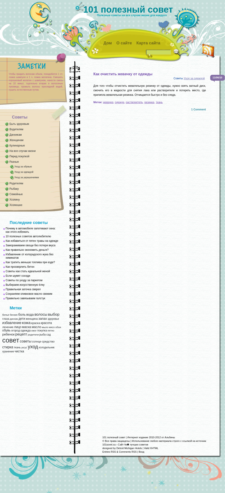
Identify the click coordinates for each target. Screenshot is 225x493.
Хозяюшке (15, 205)
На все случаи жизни (22, 151)
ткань (17, 347)
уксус (24, 347)
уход (33, 346)
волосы (40, 314)
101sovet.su (109, 444)
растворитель (134, 102)
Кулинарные (17, 145)
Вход (141, 451)
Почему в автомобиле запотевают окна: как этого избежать (31, 230)
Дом (108, 43)
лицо (17, 327)
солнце (36, 341)
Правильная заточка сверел (23, 289)
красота (46, 323)
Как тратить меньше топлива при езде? (30, 262)
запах (42, 318)
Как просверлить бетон (20, 266)
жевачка (108, 102)
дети (21, 318)
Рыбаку (14, 188)
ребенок (8, 334)
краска (35, 323)
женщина (32, 318)
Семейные (16, 194)
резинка (149, 102)
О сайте (124, 43)
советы (25, 341)
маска (26, 327)
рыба (42, 334)
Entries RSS (109, 451)
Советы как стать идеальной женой (28, 271)
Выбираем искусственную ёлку (25, 284)
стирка (7, 347)
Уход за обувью (23, 166)
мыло (45, 327)
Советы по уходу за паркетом (24, 280)
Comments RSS (128, 451)
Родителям (16, 183)
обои (58, 327)
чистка (19, 351)
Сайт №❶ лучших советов (133, 444)
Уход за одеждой (23, 172)
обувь (6, 330)
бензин (14, 314)
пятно (50, 330)
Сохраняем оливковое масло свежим (29, 293)
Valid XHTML (151, 448)
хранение (8, 351)
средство (48, 341)
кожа (26, 322)
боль (22, 314)
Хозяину (14, 199)
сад (48, 334)
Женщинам (16, 140)
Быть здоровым (19, 124)
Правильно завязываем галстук (25, 298)
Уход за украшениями (26, 177)
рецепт (21, 334)
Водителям (16, 129)
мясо (52, 327)
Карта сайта (148, 43)
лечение (8, 327)
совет (10, 340)
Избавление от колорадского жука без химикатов (29, 256)
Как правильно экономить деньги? (27, 249)
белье (5, 314)
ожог (34, 330)
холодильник (47, 347)
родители (33, 334)
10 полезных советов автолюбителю (28, 236)
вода (30, 314)
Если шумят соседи (18, 275)
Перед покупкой (19, 156)
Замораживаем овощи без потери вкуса (31, 245)
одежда (25, 330)
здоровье (53, 318)
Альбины (170, 437)
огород (15, 330)
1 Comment (198, 109)
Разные (14, 161)
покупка (42, 330)
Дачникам (15, 134)
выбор (53, 314)
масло (36, 327)
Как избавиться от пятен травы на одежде (32, 240)
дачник (14, 318)
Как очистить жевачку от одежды (123, 74)
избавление (11, 323)
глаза (5, 318)
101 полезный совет (128, 9)
